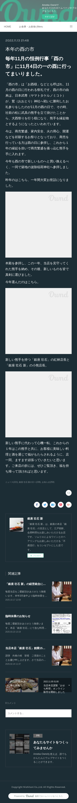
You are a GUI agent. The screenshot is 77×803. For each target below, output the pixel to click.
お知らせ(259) (48, 482)
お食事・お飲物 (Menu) (31, 26)
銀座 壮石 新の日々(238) (30, 482)
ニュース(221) (11, 482)
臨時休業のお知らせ (17, 616)
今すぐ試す (50, 17)
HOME (7, 26)
